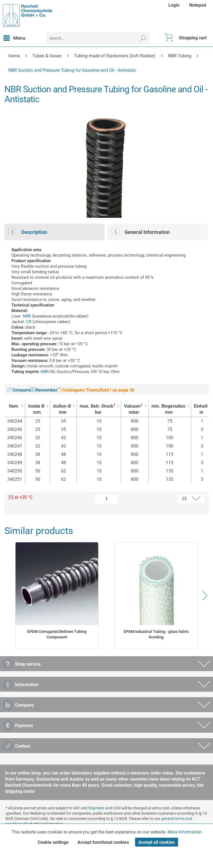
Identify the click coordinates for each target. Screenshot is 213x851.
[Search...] (98, 38)
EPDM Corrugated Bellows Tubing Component (57, 634)
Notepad (197, 5)
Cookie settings (53, 842)
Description (27, 231)
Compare (19, 390)
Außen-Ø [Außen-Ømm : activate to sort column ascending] (62, 409)
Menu (14, 37)
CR (28, 321)
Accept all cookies (156, 842)
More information (185, 832)
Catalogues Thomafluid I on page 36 (96, 390)
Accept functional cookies (103, 842)
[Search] (143, 38)
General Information (140, 231)
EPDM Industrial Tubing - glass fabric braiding (156, 634)
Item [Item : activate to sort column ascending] (13, 406)
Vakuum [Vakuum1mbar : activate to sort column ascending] (133, 409)
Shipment (96, 808)
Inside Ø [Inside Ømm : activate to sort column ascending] (36, 409)
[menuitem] (174, 5)
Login (173, 5)
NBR (27, 316)
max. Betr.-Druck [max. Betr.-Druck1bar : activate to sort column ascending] (97, 409)
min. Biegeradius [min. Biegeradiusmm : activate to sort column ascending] (168, 409)
